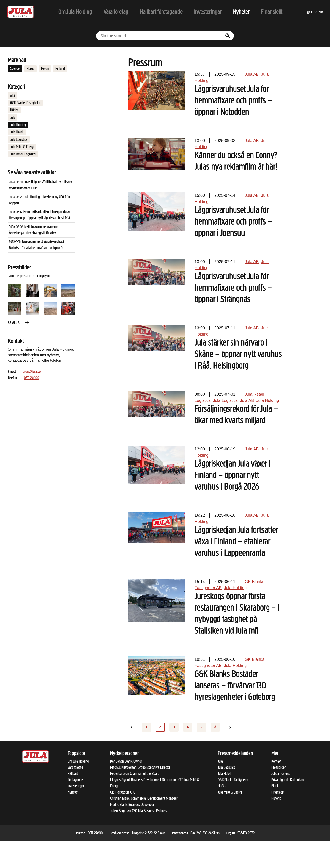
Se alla (19, 323)
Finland (60, 69)
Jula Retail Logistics (23, 154)
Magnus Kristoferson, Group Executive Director (140, 767)
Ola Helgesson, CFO (122, 792)
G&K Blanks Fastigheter (25, 103)
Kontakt (276, 761)
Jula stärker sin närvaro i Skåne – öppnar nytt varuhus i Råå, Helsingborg (238, 355)
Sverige (15, 69)
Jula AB (252, 74)
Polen (45, 69)
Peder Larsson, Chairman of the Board (134, 774)
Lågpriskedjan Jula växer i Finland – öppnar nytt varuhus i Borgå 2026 (232, 476)
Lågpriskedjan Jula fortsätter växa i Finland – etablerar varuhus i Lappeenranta (236, 542)
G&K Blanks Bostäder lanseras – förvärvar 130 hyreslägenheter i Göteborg (235, 686)
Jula (12, 117)
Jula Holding (18, 125)
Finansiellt (277, 792)
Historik (276, 798)
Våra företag (75, 767)
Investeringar (76, 786)
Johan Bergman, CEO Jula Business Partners (138, 811)
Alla (12, 95)
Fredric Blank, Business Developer (132, 804)
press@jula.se (32, 372)
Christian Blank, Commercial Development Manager (143, 798)
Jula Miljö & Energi (22, 147)
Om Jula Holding (78, 761)
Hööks (14, 110)
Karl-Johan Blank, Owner (126, 761)
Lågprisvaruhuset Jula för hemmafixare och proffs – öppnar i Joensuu (233, 222)
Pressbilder (278, 767)
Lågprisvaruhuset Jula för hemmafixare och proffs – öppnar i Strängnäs (233, 288)
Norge (30, 69)
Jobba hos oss (280, 774)
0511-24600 (31, 378)
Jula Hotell (16, 132)
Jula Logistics (18, 139)
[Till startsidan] (20, 12)
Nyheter (73, 792)
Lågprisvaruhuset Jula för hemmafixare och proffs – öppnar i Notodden (233, 101)
